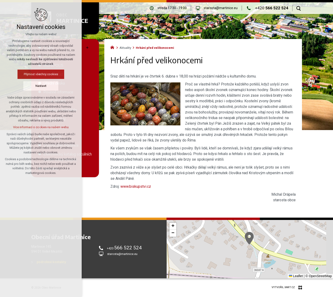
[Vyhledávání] (298, 8)
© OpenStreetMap (318, 276)
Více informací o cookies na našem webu (41, 127)
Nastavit (40, 86)
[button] (249, 238)
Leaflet (296, 276)
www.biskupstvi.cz (135, 186)
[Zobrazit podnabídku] (87, 47)
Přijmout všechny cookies (41, 74)
